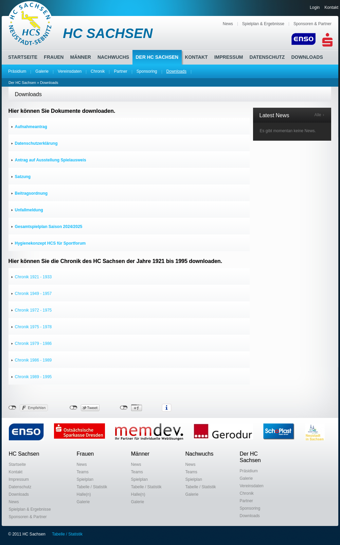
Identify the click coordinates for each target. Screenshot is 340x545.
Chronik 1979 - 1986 (33, 343)
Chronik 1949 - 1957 (33, 293)
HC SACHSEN (108, 33)
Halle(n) (84, 494)
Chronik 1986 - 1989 (33, 360)
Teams (83, 472)
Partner (120, 71)
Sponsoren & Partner (312, 24)
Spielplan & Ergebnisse (263, 24)
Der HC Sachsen (157, 57)
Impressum (228, 57)
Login (315, 7)
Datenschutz (267, 57)
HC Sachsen (24, 454)
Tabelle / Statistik (92, 487)
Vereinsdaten (70, 71)
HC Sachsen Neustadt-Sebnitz (30, 23)
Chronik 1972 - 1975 (33, 310)
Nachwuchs (113, 57)
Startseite (22, 57)
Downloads (176, 71)
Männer (80, 57)
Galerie (42, 71)
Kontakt (331, 7)
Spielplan (85, 479)
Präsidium (17, 71)
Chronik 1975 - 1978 (33, 326)
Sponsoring (147, 71)
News (228, 24)
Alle (317, 114)
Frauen (54, 57)
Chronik (98, 71)
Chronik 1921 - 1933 (33, 277)
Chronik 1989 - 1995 (33, 376)
